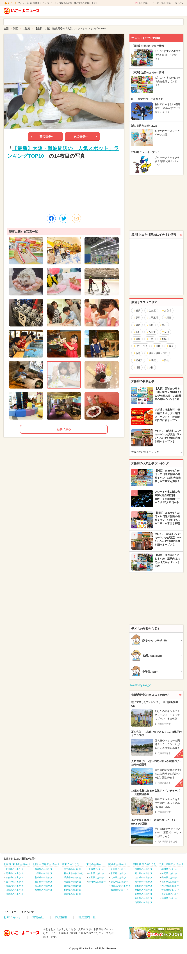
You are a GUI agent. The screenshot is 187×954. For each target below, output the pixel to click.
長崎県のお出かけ (170, 877)
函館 (152, 360)
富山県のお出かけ (43, 886)
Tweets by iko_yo (140, 685)
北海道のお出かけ (14, 869)
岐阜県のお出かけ (97, 873)
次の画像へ (81, 136)
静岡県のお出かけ (97, 881)
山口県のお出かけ (143, 877)
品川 (136, 331)
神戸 (163, 324)
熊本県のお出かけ (170, 881)
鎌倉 (170, 346)
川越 (136, 367)
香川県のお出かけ (143, 898)
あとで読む (143, 3)
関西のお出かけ (117, 864)
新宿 (167, 317)
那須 (136, 317)
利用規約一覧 (87, 917)
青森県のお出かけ (14, 877)
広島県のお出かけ (143, 869)
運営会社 (38, 917)
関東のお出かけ (70, 864)
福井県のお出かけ (43, 890)
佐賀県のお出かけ (170, 873)
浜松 (165, 360)
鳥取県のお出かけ (143, 881)
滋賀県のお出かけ (119, 890)
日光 (136, 324)
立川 (165, 331)
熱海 (136, 353)
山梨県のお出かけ (43, 873)
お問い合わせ (12, 917)
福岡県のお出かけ (170, 869)
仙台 (149, 324)
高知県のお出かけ (143, 894)
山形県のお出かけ (14, 890)
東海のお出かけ (95, 864)
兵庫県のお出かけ (119, 877)
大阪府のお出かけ (119, 869)
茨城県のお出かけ (72, 894)
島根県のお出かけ (143, 886)
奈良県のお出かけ (119, 881)
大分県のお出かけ (170, 886)
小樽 (149, 367)
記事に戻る (64, 429)
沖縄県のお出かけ (170, 898)
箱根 (136, 339)
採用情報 (61, 917)
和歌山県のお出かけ (120, 886)
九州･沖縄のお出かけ (171, 864)
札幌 (163, 339)
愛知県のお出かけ (97, 869)
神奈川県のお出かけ (73, 873)
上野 (149, 339)
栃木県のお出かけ (72, 890)
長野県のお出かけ (43, 869)
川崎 (156, 346)
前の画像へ (47, 136)
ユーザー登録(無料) (162, 3)
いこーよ (12, 3)
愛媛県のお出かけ (143, 890)
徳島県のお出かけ (143, 902)
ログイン (179, 3)
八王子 (151, 331)
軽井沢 (138, 360)
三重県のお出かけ (97, 877)
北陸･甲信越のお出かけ (46, 864)
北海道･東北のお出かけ (17, 864)
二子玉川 (152, 317)
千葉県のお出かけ (72, 877)
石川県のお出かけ (43, 881)
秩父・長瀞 (140, 346)
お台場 (166, 310)
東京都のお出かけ (72, 869)
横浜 (136, 310)
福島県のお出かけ (14, 894)
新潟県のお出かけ (43, 877)
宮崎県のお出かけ (170, 890)
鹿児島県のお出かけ (171, 894)
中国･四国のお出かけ (145, 864)
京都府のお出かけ (119, 873)
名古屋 (151, 310)
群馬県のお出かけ (72, 886)
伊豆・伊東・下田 (156, 353)
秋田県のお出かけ (14, 886)
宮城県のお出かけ (14, 873)
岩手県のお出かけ (14, 881)
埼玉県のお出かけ (72, 881)
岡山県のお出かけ (143, 873)
